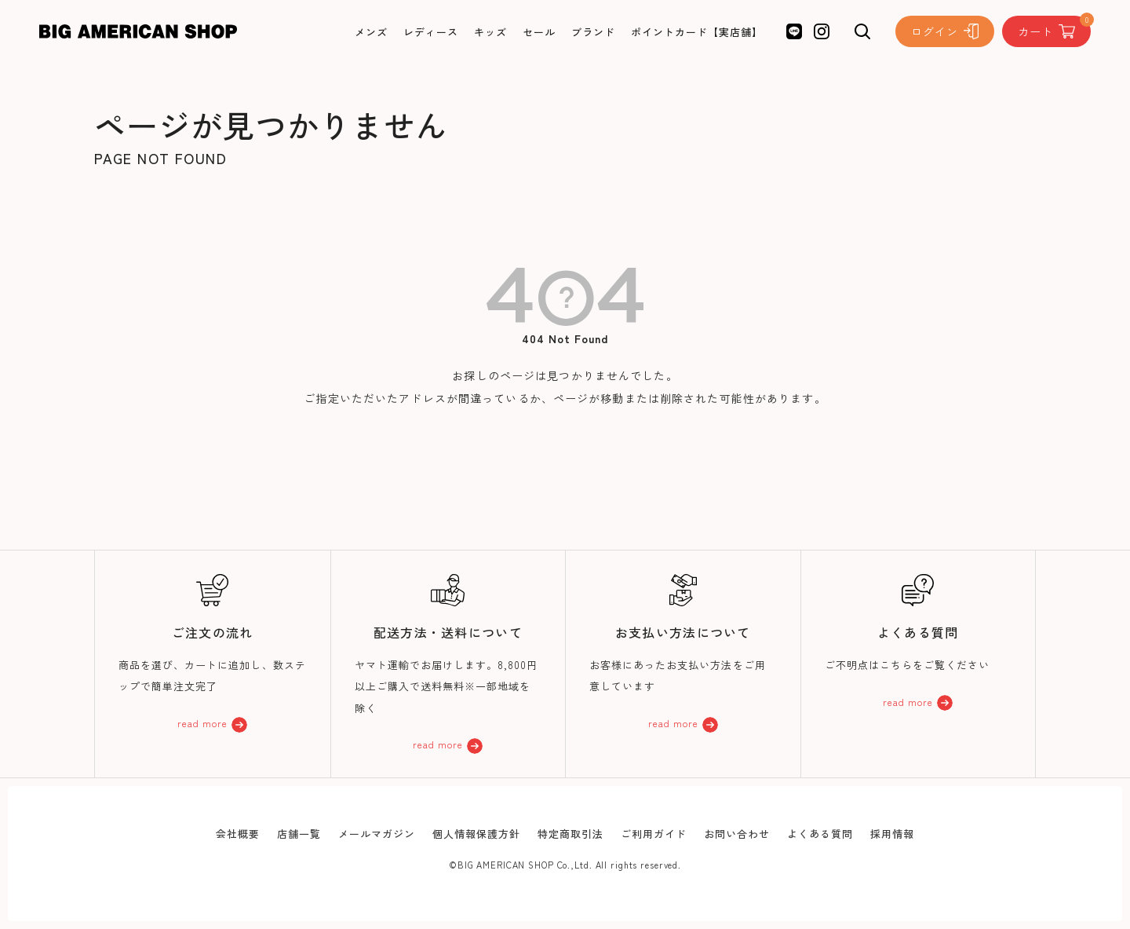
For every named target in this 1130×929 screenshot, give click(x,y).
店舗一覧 (299, 833)
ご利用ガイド (654, 833)
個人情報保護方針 (476, 833)
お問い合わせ (737, 833)
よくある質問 (820, 833)
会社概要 (238, 833)
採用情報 (892, 833)
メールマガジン (376, 833)
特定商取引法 (570, 833)
